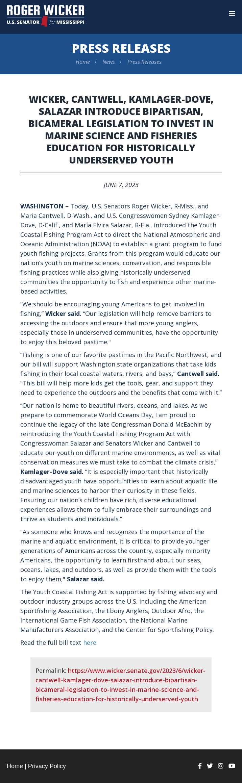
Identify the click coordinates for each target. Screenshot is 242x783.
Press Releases (121, 48)
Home (83, 62)
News (108, 62)
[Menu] (232, 14)
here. (90, 642)
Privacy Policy (47, 766)
